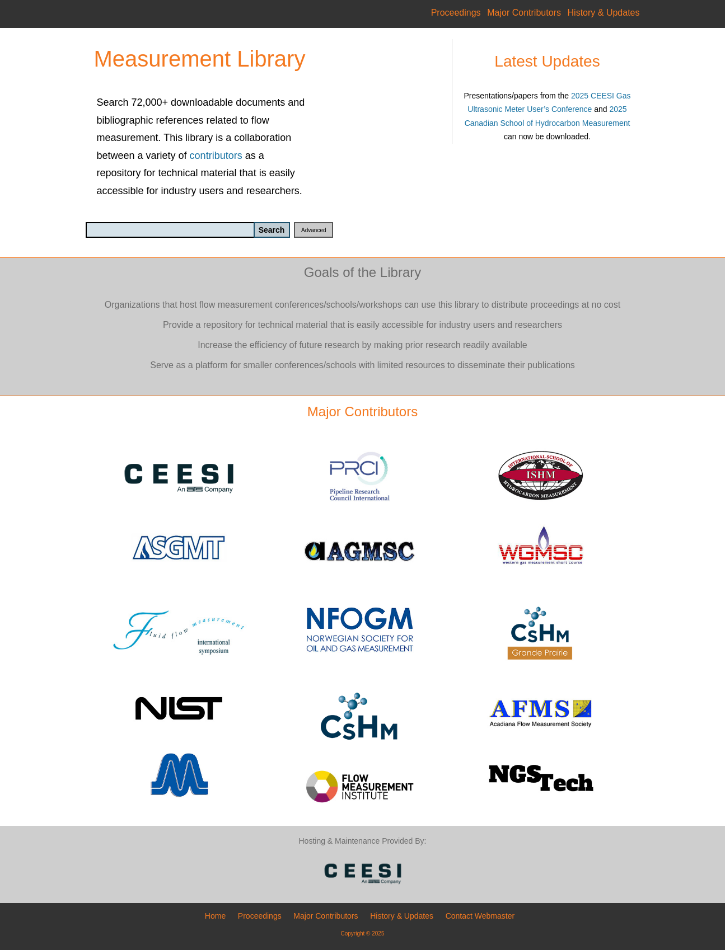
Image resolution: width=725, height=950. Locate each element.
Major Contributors (524, 12)
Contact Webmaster (480, 915)
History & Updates (604, 12)
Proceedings (456, 12)
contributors (216, 155)
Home (215, 915)
